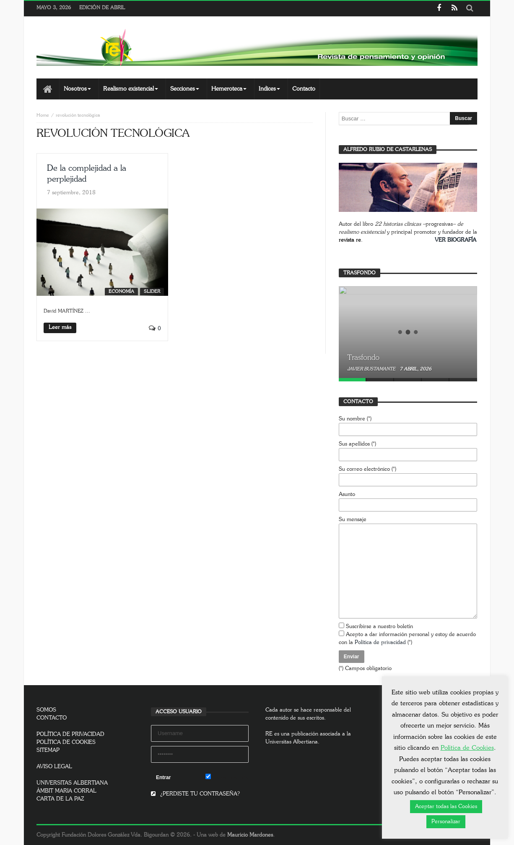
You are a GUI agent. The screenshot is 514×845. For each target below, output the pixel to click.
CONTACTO (51, 718)
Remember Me (227, 777)
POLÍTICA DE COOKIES (66, 742)
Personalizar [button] (445, 821)
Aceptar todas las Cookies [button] (446, 806)
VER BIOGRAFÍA (455, 240)
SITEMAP (48, 750)
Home (42, 115)
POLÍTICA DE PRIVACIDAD (70, 734)
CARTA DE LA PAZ (60, 799)
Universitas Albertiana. (292, 742)
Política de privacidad (380, 642)
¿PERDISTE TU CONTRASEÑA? (195, 794)
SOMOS (46, 710)
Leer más (60, 327)
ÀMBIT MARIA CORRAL (66, 791)
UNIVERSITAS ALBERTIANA (72, 783)
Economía (121, 291)
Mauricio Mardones (250, 835)
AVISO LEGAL (54, 766)
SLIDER (152, 291)
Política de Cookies (467, 748)
